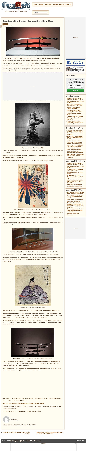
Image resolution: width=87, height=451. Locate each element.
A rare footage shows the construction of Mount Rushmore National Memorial (75, 151)
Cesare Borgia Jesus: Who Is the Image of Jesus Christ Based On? (75, 118)
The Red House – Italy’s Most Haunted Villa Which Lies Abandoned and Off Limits (49, 433)
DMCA (22, 441)
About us (61, 4)
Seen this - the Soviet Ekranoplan (73, 214)
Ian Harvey (11, 25)
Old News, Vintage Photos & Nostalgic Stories (16, 11)
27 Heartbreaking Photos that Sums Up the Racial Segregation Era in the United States (75, 171)
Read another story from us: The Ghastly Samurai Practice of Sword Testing (23, 403)
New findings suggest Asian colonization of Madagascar (74, 185)
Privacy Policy (29, 441)
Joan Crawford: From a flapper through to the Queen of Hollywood (75, 156)
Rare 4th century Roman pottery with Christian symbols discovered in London (75, 122)
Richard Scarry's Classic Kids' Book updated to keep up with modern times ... (75, 210)
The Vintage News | (15, 441)
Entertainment (48, 4)
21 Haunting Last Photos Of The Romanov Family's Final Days (75, 177)
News (35, 4)
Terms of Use (37, 441)
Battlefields (5, 23)
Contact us (68, 4)
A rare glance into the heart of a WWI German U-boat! (75, 200)
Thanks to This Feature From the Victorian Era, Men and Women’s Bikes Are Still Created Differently (75, 106)
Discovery (40, 4)
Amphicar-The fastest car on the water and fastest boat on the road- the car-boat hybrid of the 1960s (75, 100)
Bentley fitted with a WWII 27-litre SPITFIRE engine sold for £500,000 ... (75, 137)
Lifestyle (55, 4)
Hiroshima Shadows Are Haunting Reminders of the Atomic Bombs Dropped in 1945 (74, 112)
